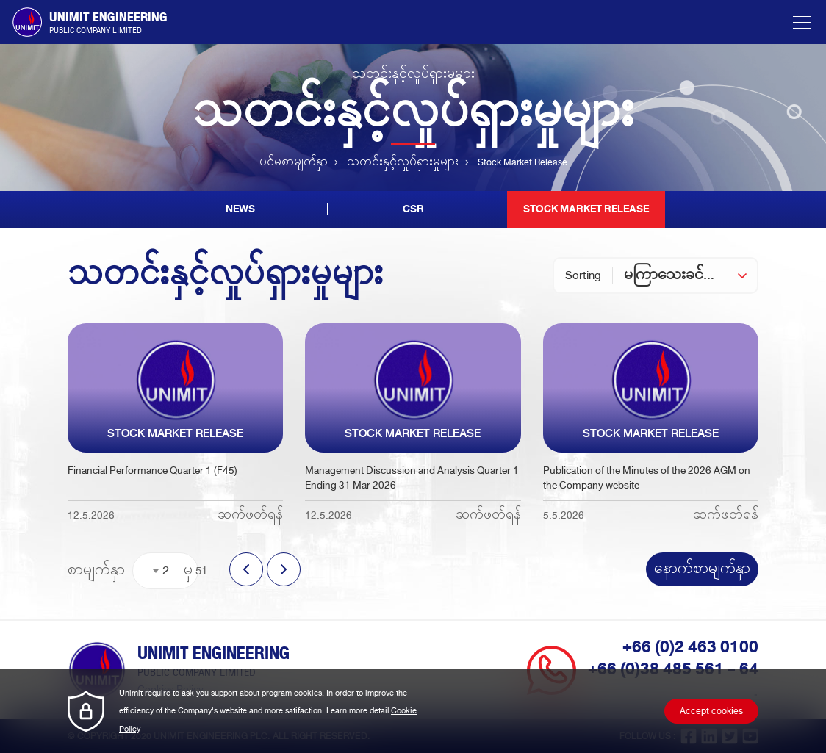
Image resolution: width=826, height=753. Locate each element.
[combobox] (690, 275)
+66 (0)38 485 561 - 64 (673, 669)
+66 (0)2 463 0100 (690, 647)
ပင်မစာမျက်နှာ (293, 163)
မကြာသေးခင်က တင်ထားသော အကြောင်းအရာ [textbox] (690, 275)
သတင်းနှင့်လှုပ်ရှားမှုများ (403, 163)
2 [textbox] (165, 570)
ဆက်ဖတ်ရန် (250, 515)
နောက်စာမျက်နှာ (702, 569)
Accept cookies (711, 712)
